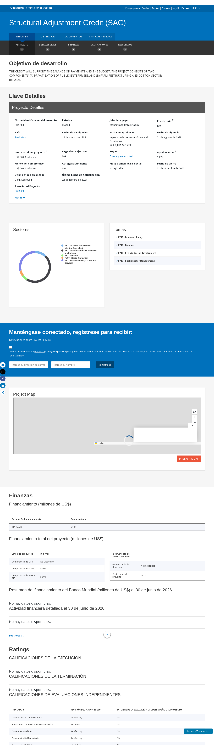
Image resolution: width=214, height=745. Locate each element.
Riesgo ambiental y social (125, 163)
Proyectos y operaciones (40, 7)
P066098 (20, 191)
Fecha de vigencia (168, 132)
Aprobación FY (167, 152)
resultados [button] (125, 48)
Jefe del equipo (119, 120)
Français (166, 8)
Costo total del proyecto (31, 152)
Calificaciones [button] (99, 48)
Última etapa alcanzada (30, 175)
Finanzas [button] (73, 48)
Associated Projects (27, 186)
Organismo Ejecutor (74, 151)
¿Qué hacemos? (17, 7)
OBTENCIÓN (48, 36)
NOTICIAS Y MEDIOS (101, 36)
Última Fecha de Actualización (81, 175)
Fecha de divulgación (75, 132)
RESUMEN (22, 36)
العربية (176, 8)
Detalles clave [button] (48, 48)
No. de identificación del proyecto (36, 120)
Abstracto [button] (22, 48)
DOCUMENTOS (73, 36)
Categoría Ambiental (75, 163)
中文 (195, 8)
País (17, 132)
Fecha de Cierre (166, 163)
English (155, 8)
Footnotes (15, 635)
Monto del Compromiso (29, 163)
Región (114, 151)
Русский (186, 8)
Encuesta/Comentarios (198, 731)
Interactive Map (189, 458)
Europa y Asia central (121, 156)
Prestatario (165, 120)
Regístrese (105, 364)
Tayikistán (20, 137)
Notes (18, 197)
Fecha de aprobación (122, 132)
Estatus (67, 120)
